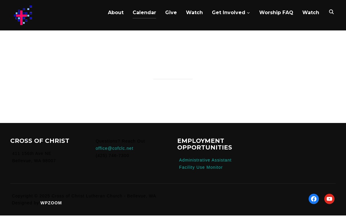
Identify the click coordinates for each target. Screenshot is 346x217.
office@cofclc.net (114, 148)
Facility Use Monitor (201, 167)
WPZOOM (51, 202)
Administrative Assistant (205, 160)
